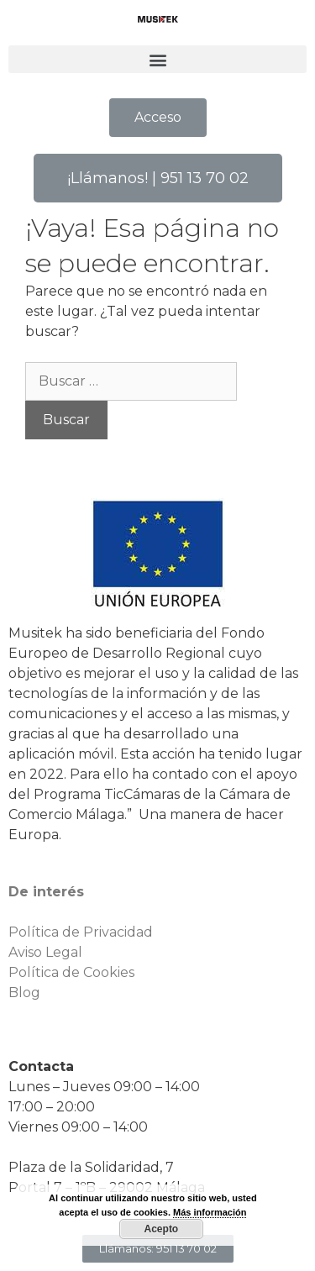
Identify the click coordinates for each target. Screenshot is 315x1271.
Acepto (161, 1229)
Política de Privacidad (80, 932)
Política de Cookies (71, 972)
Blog (24, 993)
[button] (157, 59)
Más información (209, 1212)
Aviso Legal (45, 952)
